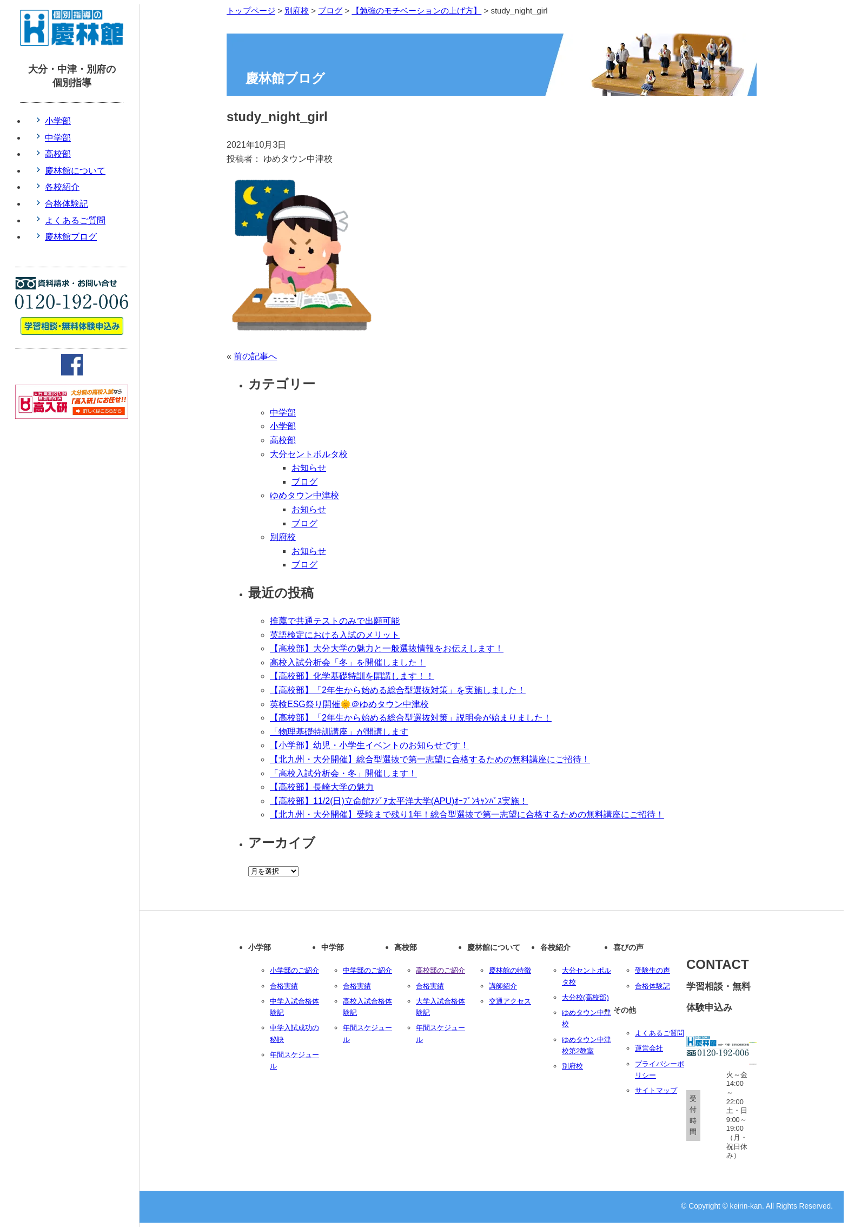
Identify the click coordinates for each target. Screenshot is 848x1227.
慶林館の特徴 (510, 970)
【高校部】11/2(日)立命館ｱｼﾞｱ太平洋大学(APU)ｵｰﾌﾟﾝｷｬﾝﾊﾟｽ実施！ (399, 801)
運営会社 (649, 1048)
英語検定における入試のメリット (335, 634)
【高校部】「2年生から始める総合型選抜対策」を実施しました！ (398, 690)
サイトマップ (656, 1090)
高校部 (283, 440)
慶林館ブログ (71, 236)
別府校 (283, 537)
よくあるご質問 (659, 1033)
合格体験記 (652, 986)
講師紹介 (503, 986)
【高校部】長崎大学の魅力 (322, 786)
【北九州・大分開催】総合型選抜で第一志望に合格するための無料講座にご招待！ (430, 759)
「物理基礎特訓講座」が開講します (339, 731)
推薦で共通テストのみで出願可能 (335, 620)
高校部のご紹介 (440, 970)
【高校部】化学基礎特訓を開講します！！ (352, 676)
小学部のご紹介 (294, 970)
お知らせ (309, 467)
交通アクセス (510, 1001)
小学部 (283, 426)
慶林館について (75, 170)
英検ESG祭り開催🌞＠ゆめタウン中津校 (349, 704)
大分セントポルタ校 (309, 454)
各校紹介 (62, 187)
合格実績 (284, 986)
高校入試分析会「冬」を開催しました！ (348, 662)
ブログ (304, 481)
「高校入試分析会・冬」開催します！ (343, 773)
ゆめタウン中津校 (304, 495)
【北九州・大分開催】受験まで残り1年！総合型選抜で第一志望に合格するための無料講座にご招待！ (467, 814)
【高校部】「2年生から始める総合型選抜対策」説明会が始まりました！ (411, 717)
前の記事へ (255, 356)
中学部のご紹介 (367, 970)
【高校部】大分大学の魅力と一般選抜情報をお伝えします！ (387, 648)
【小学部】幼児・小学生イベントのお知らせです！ (369, 745)
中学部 (283, 412)
